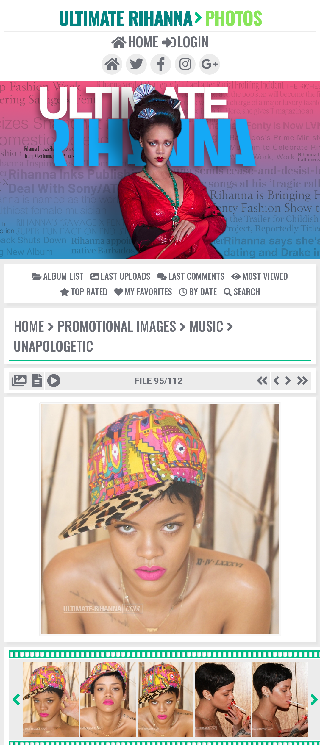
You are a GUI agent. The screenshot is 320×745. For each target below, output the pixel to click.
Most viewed (259, 275)
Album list (58, 275)
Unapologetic (53, 345)
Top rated (84, 291)
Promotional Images (116, 325)
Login (185, 41)
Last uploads (120, 275)
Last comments (190, 275)
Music (206, 325)
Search (241, 291)
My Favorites (143, 291)
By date (197, 291)
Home (135, 41)
